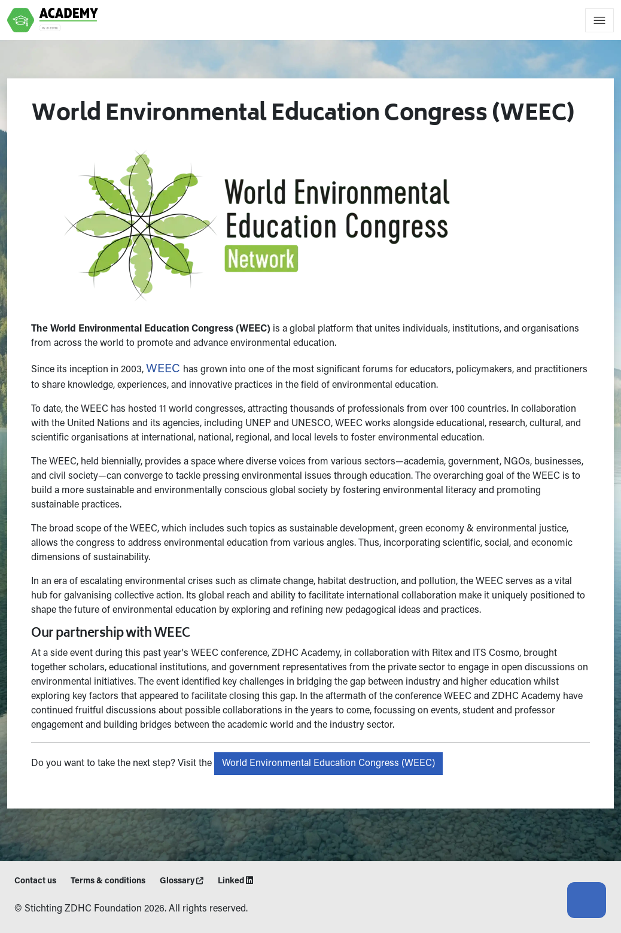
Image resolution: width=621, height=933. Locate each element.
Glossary (181, 881)
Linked (235, 881)
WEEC (162, 369)
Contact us (35, 881)
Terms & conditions (108, 881)
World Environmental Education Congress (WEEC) (326, 763)
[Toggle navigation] (599, 20)
